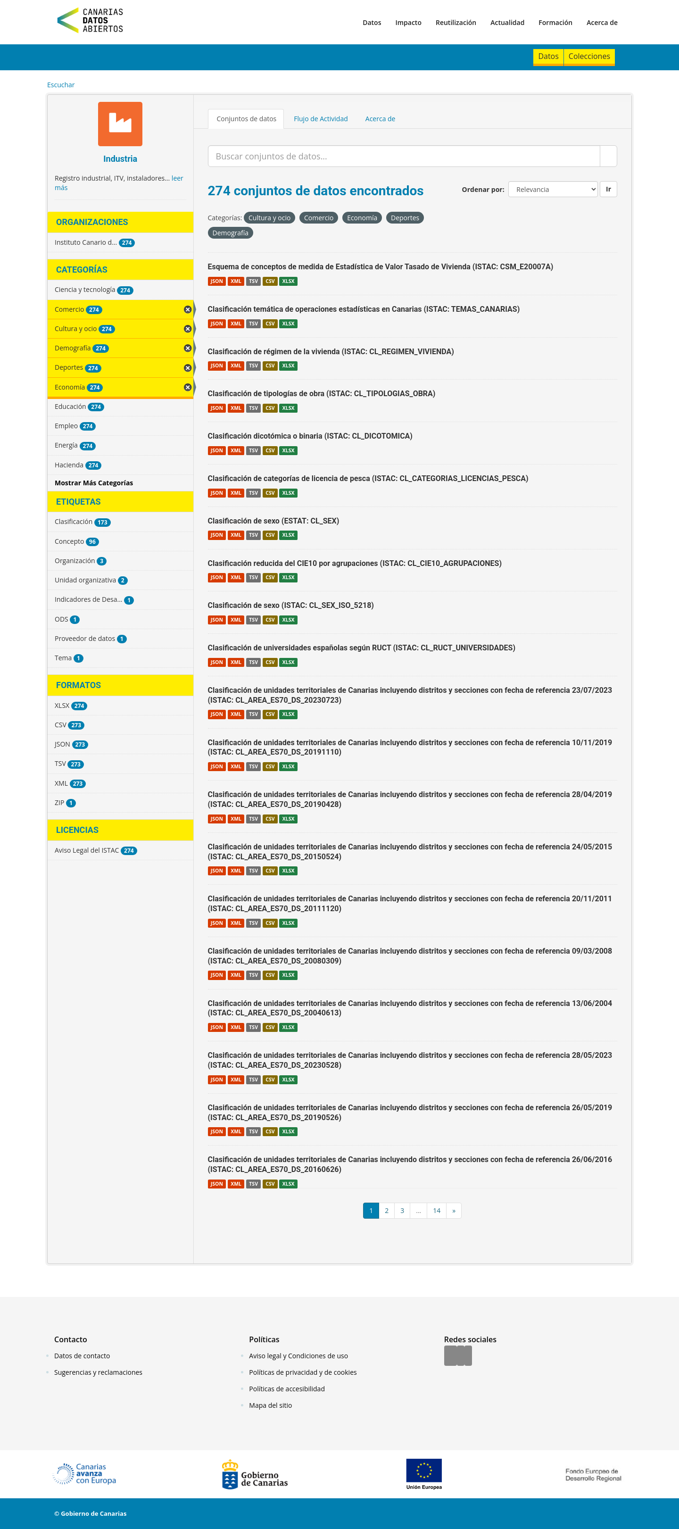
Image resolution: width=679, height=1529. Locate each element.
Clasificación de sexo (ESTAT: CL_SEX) (274, 520)
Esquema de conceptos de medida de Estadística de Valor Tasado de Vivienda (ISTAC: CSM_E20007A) (381, 266)
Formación (555, 22)
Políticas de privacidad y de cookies (302, 1372)
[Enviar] (608, 156)
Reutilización (456, 22)
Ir (608, 188)
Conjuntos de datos (247, 118)
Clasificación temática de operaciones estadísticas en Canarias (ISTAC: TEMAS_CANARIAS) (364, 309)
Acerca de (602, 22)
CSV (269, 281)
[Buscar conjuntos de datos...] (404, 156)
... (418, 1210)
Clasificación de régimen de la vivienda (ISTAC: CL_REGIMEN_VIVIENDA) (331, 351)
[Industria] (120, 125)
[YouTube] (468, 1356)
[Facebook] (450, 1356)
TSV (253, 281)
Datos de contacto (82, 1355)
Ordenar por (482, 189)
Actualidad (507, 22)
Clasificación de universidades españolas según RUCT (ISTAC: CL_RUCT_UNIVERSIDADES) (362, 647)
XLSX (288, 281)
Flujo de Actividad (321, 118)
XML (236, 281)
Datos (372, 22)
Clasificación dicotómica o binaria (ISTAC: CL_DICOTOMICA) (310, 436)
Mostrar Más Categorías (94, 482)
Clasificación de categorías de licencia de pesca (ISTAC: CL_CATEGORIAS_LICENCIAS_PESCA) (368, 478)
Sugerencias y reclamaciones (98, 1372)
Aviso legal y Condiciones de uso (298, 1355)
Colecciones (589, 56)
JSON (217, 281)
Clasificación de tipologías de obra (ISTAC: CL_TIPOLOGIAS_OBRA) (322, 393)
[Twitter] (460, 1356)
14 (436, 1210)
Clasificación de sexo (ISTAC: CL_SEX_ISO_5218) (291, 605)
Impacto (408, 22)
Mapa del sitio (270, 1405)
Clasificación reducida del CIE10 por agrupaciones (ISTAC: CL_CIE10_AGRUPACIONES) (355, 563)
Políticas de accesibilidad (287, 1388)
